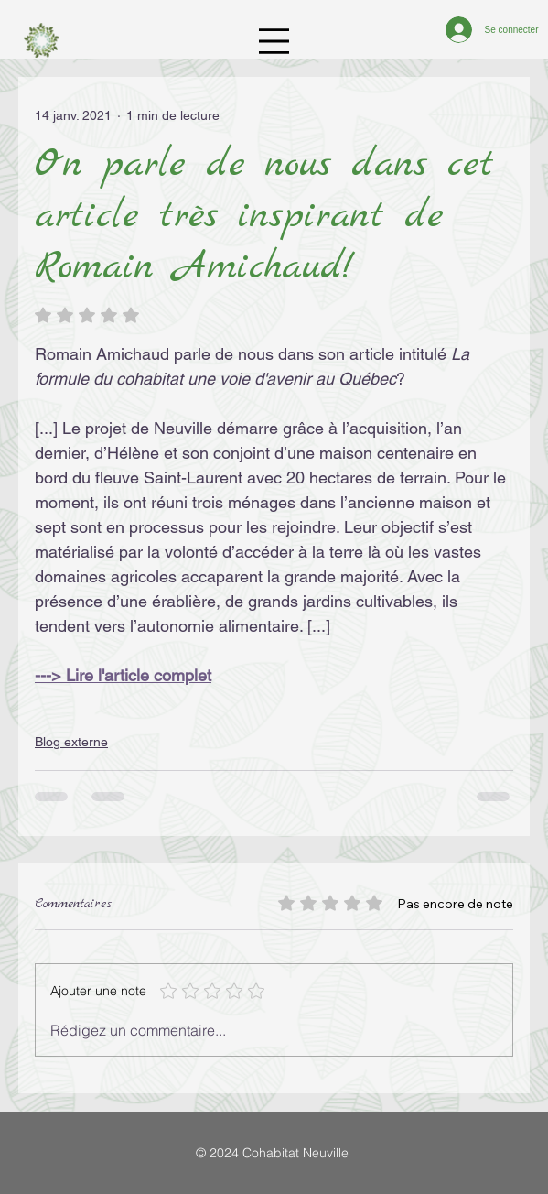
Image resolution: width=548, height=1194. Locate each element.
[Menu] (274, 42)
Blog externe (71, 741)
